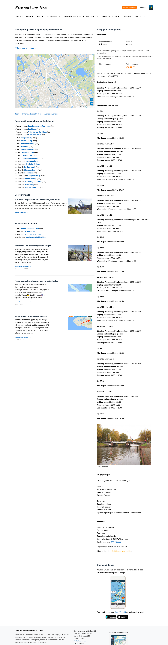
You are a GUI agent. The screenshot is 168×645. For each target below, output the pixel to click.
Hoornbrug (28, 173)
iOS (116, 612)
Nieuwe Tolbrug (31, 187)
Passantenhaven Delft (30, 228)
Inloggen (143, 7)
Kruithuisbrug (26, 141)
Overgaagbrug (32, 161)
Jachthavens (53, 16)
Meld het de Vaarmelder (121, 551)
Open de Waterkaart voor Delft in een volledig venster (36, 114)
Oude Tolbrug (31, 179)
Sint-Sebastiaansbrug (30, 158)
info (137, 16)
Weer (29, 16)
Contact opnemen (80, 641)
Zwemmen (127, 16)
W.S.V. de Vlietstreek (33, 234)
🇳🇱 (145, 16)
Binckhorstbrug (34, 135)
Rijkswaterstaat (89, 107)
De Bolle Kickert (33, 164)
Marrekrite (92, 16)
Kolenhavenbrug (27, 144)
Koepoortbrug (26, 138)
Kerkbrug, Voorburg (33, 181)
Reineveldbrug (28, 152)
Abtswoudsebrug (28, 149)
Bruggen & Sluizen (72, 16)
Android (123, 612)
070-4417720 (131, 67)
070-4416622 (116, 542)
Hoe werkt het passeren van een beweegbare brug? (37, 199)
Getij (40, 16)
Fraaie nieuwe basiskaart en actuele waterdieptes (36, 281)
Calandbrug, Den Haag (37, 132)
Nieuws (19, 16)
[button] (90, 57)
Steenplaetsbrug (31, 170)
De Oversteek (29, 167)
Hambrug (24, 146)
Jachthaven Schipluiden (36, 237)
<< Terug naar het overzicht (25, 48)
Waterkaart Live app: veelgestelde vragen (33, 246)
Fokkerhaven (30, 231)
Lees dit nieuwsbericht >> (23, 266)
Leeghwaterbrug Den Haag (39, 126)
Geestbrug (29, 184)
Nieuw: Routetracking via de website (31, 316)
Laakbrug (32, 129)
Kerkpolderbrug (33, 176)
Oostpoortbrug (28, 155)
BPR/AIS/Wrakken (110, 16)
